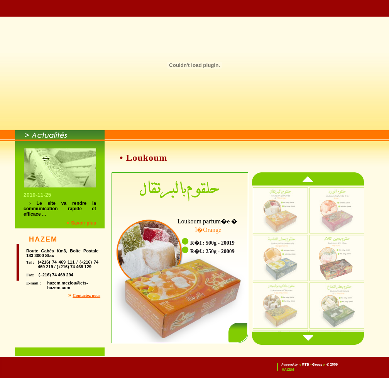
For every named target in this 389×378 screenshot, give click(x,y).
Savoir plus (83, 223)
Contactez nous (86, 295)
